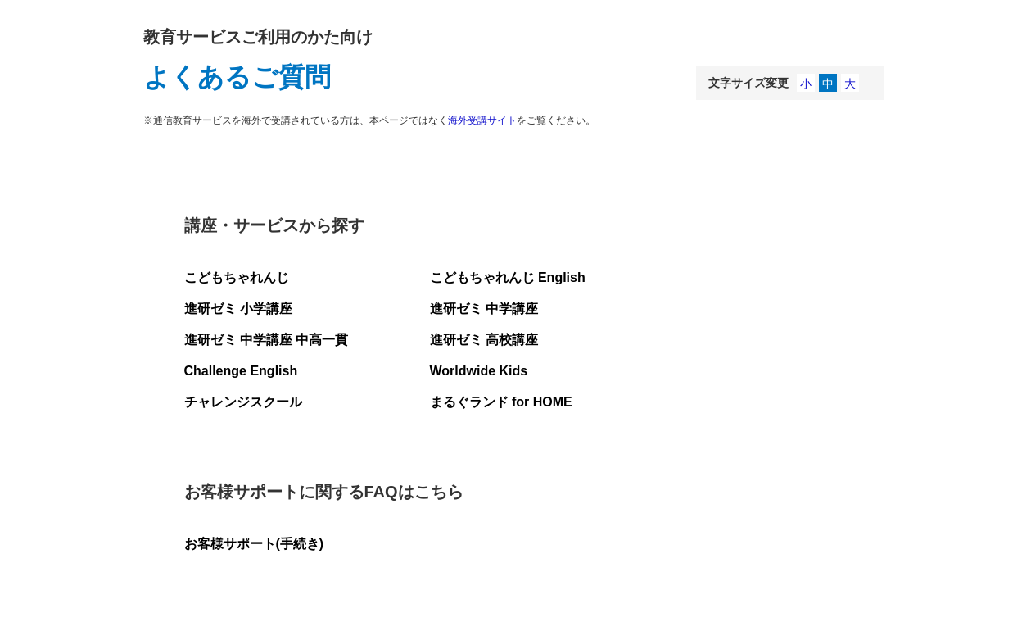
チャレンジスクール (243, 402)
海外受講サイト (482, 120)
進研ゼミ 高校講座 (484, 340)
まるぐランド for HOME (501, 402)
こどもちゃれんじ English (508, 277)
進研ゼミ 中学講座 (484, 309)
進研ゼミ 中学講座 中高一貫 (266, 340)
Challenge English (241, 371)
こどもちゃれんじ (236, 277)
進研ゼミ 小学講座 (238, 309)
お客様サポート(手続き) (254, 544)
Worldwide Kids (479, 371)
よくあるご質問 (237, 77)
